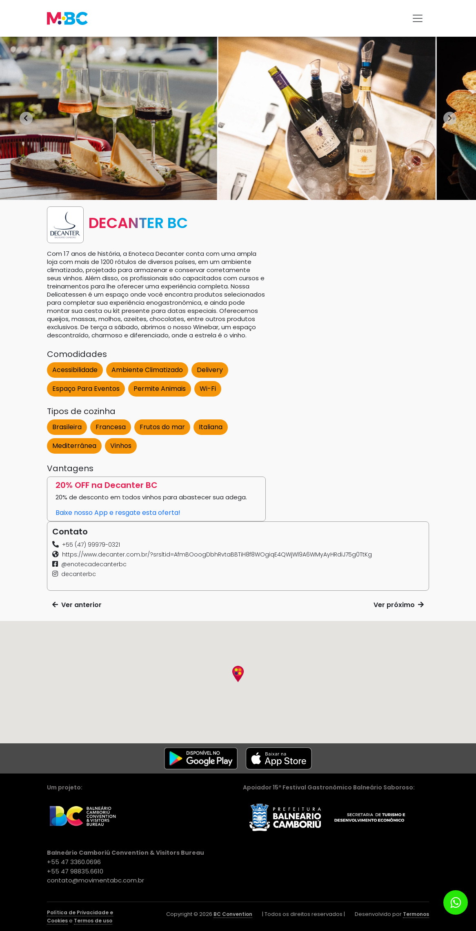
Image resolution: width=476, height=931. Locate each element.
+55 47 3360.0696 (74, 862)
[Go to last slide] (26, 118)
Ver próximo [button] (399, 605)
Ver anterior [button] (77, 605)
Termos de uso (93, 920)
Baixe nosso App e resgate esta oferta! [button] (118, 512)
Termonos (416, 914)
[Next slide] (449, 118)
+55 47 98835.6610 (75, 871)
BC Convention (233, 914)
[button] (86, 545)
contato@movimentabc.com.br (95, 880)
